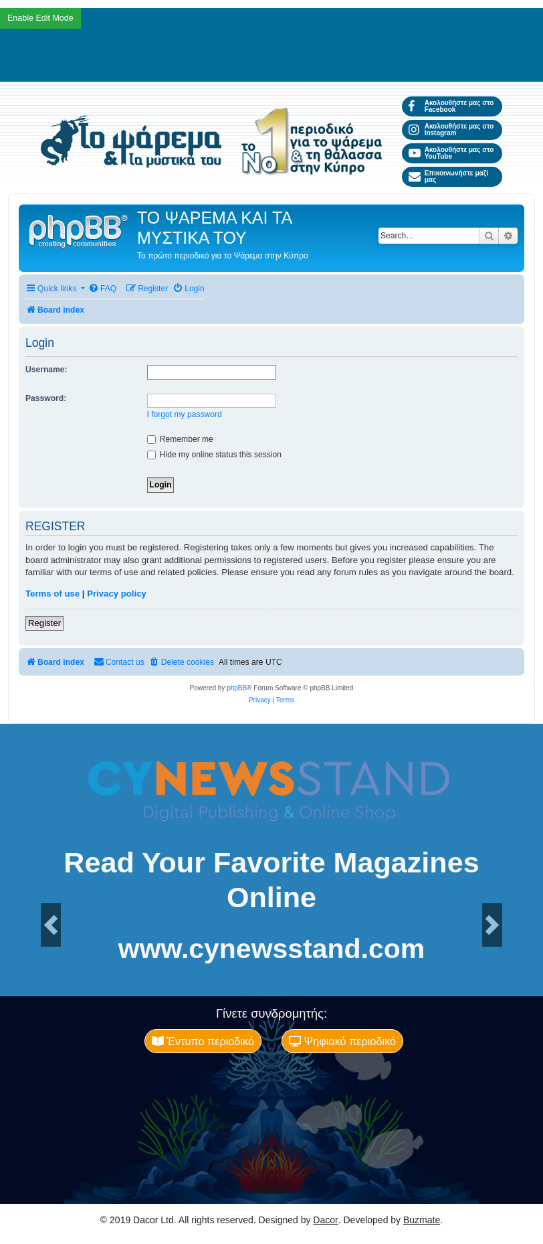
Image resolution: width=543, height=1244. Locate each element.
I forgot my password (184, 414)
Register (44, 623)
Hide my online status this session (214, 454)
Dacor (325, 1220)
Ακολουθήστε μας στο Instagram (451, 130)
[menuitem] (102, 289)
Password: (45, 398)
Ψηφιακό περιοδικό (342, 1041)
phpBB (237, 688)
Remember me (180, 439)
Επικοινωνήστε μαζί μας (448, 176)
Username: (46, 369)
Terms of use (52, 594)
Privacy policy (116, 594)
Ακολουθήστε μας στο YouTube (451, 153)
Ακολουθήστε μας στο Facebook (451, 106)
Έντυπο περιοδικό (203, 1041)
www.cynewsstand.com (271, 949)
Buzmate (421, 1220)
